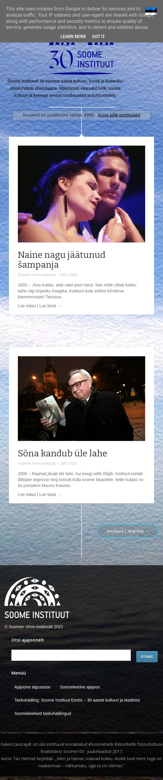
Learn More (73, 36)
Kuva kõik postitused (119, 114)
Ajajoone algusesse (32, 687)
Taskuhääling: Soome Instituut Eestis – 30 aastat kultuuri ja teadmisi (77, 700)
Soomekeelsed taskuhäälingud (42, 713)
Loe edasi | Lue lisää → (39, 305)
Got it (98, 36)
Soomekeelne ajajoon (80, 687)
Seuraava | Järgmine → (128, 530)
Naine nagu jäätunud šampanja (61, 260)
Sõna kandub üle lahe (62, 453)
